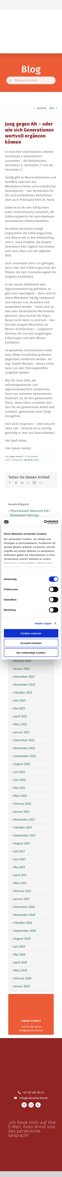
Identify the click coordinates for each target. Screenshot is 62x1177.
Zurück (41, 108)
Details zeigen (43, 623)
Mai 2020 (19, 954)
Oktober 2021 (23, 827)
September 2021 (25, 835)
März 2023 (20, 724)
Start (36, 460)
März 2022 (20, 796)
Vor (51, 108)
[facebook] (24, 1105)
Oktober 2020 (23, 923)
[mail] (31, 1105)
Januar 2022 (22, 811)
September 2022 (25, 756)
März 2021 (20, 883)
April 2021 (20, 875)
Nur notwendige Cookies (31, 652)
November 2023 (24, 684)
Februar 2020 (22, 978)
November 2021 (24, 819)
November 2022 (24, 748)
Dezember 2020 (24, 907)
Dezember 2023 (24, 677)
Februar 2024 (22, 661)
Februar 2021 (22, 891)
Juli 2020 (19, 946)
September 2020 (25, 931)
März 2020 (20, 970)
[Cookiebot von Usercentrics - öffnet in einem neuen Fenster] (44, 522)
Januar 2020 (22, 986)
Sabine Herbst (16, 456)
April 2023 (20, 716)
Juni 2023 (20, 700)
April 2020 (20, 962)
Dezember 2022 (24, 740)
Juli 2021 (19, 851)
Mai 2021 (19, 867)
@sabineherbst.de (36, 1098)
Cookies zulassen (31, 633)
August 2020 (22, 939)
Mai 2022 (19, 788)
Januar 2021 (21, 899)
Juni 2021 (20, 859)
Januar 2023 (22, 732)
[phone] (38, 1105)
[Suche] (10, 80)
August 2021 (22, 843)
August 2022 (22, 764)
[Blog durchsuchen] (31, 80)
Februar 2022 (22, 804)
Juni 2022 (20, 780)
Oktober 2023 (23, 692)
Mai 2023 (19, 708)
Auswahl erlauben (30, 643)
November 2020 (24, 915)
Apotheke (28, 460)
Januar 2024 (22, 669)
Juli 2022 (19, 772)
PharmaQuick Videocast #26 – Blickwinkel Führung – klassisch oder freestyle (30, 515)
